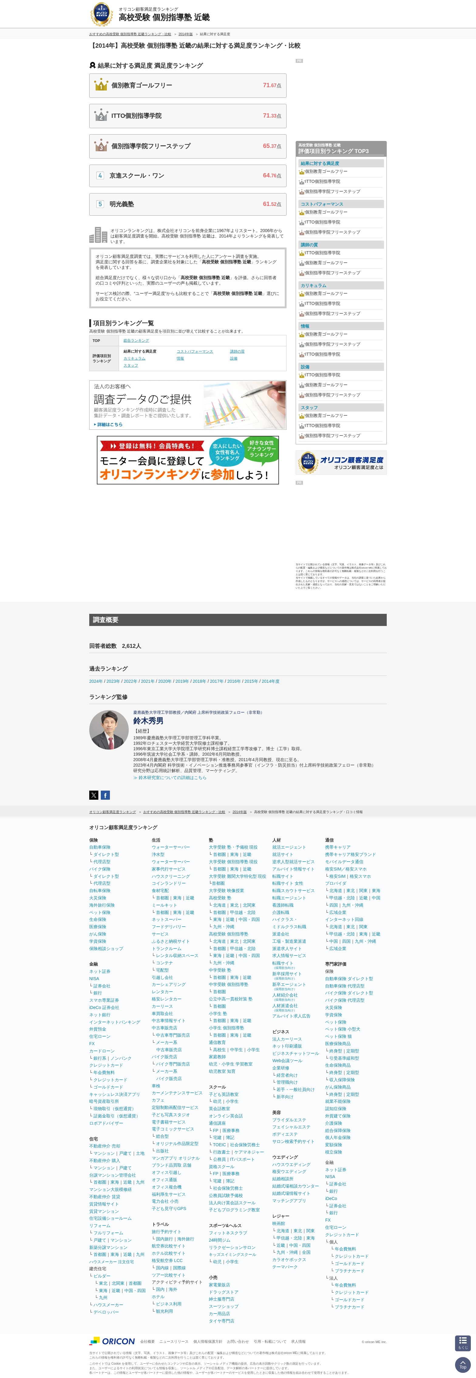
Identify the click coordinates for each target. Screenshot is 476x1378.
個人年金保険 (338, 1137)
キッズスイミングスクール (232, 1254)
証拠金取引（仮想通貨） (116, 1115)
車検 (156, 1085)
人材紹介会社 (285, 997)
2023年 (113, 681)
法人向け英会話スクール (232, 1202)
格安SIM (337, 876)
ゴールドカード (108, 1087)
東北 (103, 1283)
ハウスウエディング (291, 1164)
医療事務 (231, 1130)
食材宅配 (160, 890)
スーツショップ (224, 1306)
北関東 (118, 1283)
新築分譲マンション (108, 1247)
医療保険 (97, 926)
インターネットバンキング (114, 1022)
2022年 (131, 681)
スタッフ (131, 365)
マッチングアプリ (289, 1200)
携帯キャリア (338, 847)
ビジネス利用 (169, 1303)
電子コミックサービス (173, 1129)
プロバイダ (335, 883)
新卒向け (285, 1096)
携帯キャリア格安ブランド (350, 854)
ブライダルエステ (289, 1119)
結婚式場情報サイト (291, 1193)
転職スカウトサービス (293, 890)
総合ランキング (136, 340)
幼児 (217, 1101)
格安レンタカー (167, 999)
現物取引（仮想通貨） (114, 1108)
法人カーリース (287, 1039)
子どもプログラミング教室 (234, 1209)
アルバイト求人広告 (291, 1016)
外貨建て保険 (338, 1115)
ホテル (158, 1296)
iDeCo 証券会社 (104, 1007)
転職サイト (283, 876)
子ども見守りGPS (169, 1208)
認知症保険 (335, 1108)
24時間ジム (220, 1240)
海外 (173, 1289)
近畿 (127, 1182)
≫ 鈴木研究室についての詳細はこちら (170, 777)
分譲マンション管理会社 (112, 1175)
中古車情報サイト (169, 1020)
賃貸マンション (104, 1211)
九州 (140, 1182)
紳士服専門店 (221, 1299)
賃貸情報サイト (104, 1204)
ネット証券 (99, 971)
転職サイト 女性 (287, 883)
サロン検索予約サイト (293, 1141)
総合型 (162, 1136)
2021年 (148, 681)
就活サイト (283, 854)
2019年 (182, 681)
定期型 (352, 1050)
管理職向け (287, 1082)
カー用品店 (219, 1313)
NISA (94, 978)
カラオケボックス (289, 1259)
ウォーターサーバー (171, 847)
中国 (376, 897)
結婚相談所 (283, 1178)
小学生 (253, 1049)
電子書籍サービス (169, 1122)
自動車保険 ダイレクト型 (349, 978)
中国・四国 (135, 1290)
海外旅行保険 (102, 905)
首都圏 (99, 1182)
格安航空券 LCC (167, 1260)
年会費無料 (104, 1072)
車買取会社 (162, 1013)
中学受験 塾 (220, 970)
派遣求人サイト (287, 948)
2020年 (165, 681)
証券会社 (101, 985)
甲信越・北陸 (243, 912)
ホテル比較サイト (169, 1253)
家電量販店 (219, 1284)
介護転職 (280, 912)
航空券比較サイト (169, 1245)
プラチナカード (350, 1270)
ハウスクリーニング (171, 876)
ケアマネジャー (249, 1152)
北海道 (219, 905)
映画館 (278, 1223)
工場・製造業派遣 (289, 941)
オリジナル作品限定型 (177, 1143)
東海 (114, 1182)
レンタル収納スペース (177, 955)
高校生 (219, 1049)
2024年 (96, 681)
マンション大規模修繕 (110, 1189)
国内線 (162, 1267)
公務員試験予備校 (226, 1195)
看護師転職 (283, 905)
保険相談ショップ (106, 948)
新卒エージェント (289, 986)
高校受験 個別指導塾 (228, 934)
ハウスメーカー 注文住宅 (111, 1262)
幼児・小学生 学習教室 (231, 1064)
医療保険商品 (338, 1043)
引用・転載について (270, 1341)
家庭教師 (217, 1056)
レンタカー (162, 991)
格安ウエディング (289, 1171)
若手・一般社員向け (296, 1089)
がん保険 (97, 934)
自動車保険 (99, 847)
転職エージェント (289, 897)
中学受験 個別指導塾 (228, 984)
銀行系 (99, 1058)
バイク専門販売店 (173, 1064)
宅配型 (162, 970)
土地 (140, 1153)
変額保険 (333, 1144)
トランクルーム (167, 948)
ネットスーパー (167, 919)
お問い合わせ (238, 1341)
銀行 (97, 992)
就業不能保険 (338, 1101)
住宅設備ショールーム (110, 1218)
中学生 (236, 1049)
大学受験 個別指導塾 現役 (233, 861)
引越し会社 (162, 977)
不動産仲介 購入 (104, 1160)
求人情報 (298, 1341)
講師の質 (237, 351)
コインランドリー (169, 883)
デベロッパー (106, 1312)
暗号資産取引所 (104, 1101)
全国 (306, 1252)
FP (216, 1130)
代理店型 (101, 861)
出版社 (162, 1150)
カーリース (162, 1006)
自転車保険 (99, 890)
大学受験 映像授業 (226, 890)
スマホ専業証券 (104, 1000)
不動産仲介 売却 (104, 1146)
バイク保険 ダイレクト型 (349, 992)
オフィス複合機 (167, 1187)
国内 (160, 1289)
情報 (180, 358)
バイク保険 (99, 869)
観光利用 (164, 1311)
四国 (333, 905)
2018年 (199, 681)
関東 (310, 1230)
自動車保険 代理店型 (345, 985)
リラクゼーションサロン (232, 1247)
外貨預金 (97, 1029)
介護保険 (333, 1123)
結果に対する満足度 (320, 163)
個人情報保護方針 (208, 1341)
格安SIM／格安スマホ (346, 869)
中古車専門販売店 (173, 1035)
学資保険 (97, 941)
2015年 (251, 681)
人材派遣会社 (285, 1007)
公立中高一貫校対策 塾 (231, 999)
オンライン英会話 (226, 1115)
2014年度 (271, 681)
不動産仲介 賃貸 (104, 1196)
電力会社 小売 (165, 1201)
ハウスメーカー (108, 1304)
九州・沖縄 (223, 926)
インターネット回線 (344, 919)
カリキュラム (134, 358)
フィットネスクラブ (228, 1232)
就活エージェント (289, 847)
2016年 (234, 681)
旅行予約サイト (167, 1231)
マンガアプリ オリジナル (176, 1158)
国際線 (179, 1267)
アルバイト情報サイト (293, 869)
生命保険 (97, 919)
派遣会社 (280, 934)
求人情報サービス (289, 955)
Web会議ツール (287, 1060)
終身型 (335, 1050)
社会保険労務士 (245, 1144)
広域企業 (337, 912)
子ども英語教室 (224, 1094)
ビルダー (101, 1276)
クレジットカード (106, 1065)
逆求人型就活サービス (293, 861)
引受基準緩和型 (344, 1058)
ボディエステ (285, 1134)
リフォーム (99, 1225)
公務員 (219, 1159)
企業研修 (280, 1067)
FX (92, 1043)
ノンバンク (121, 1058)
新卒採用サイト (287, 975)
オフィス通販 (164, 1179)
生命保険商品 (338, 1065)
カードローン (102, 1050)
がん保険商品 (338, 1087)
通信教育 (217, 1042)
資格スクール (221, 1166)
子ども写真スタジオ (171, 1114)
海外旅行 (185, 1238)
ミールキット (164, 905)
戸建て (125, 1153)
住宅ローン (99, 1036)
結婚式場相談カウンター (295, 1186)
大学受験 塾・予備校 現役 (233, 847)
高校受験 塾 (220, 897)
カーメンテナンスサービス (177, 1092)
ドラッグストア (224, 1292)
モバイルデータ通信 (344, 861)
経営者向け (287, 1075)
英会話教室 (219, 1108)
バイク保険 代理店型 (345, 1000)
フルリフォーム (108, 1232)
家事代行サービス (169, 869)
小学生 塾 (218, 1013)
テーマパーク (285, 1266)
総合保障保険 (338, 1130)
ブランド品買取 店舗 (171, 1165)
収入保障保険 (342, 1079)
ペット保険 (99, 912)
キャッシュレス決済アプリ (114, 1094)
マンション (104, 1153)
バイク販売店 (164, 1056)
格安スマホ (360, 876)
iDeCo (331, 1198)
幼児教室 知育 (222, 1071)
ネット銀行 (99, 1014)
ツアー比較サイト (169, 1275)
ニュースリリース (174, 1341)
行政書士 (221, 1152)
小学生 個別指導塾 (226, 1027)
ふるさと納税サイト (171, 941)
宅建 (217, 1137)
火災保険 (97, 897)
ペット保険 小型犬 (342, 1029)
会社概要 (147, 1341)
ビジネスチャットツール (295, 1053)
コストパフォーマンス (195, 351)
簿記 (230, 1137)
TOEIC (219, 1144)
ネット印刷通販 (287, 1046)
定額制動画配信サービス (175, 1107)
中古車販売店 (164, 1027)
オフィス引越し (167, 1172)
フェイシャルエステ (291, 1126)
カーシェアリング (169, 984)
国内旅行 (164, 1238)
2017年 (217, 681)
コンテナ (164, 962)
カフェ (158, 1100)
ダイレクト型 (106, 854)
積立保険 (333, 1152)
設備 (233, 358)
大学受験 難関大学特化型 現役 (238, 876)
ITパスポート (242, 1159)
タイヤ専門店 (221, 1320)
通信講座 (217, 1123)
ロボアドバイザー (106, 1123)
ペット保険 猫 (338, 1036)
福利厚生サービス (169, 1194)
